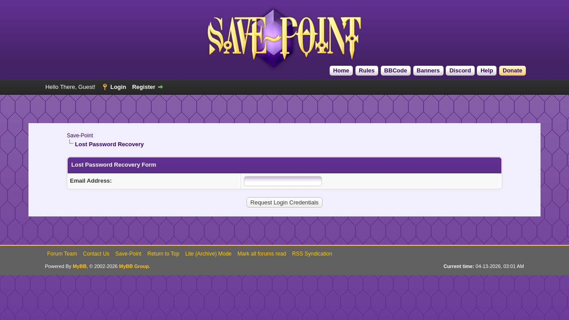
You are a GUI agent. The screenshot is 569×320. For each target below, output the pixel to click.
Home (341, 70)
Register (143, 87)
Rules (367, 70)
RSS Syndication (312, 254)
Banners (428, 70)
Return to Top (163, 254)
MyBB (79, 266)
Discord (460, 70)
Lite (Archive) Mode (208, 254)
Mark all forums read (262, 254)
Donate (512, 70)
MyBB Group (134, 266)
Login (118, 87)
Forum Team (62, 254)
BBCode (395, 70)
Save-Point (80, 135)
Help (486, 70)
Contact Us (96, 254)
